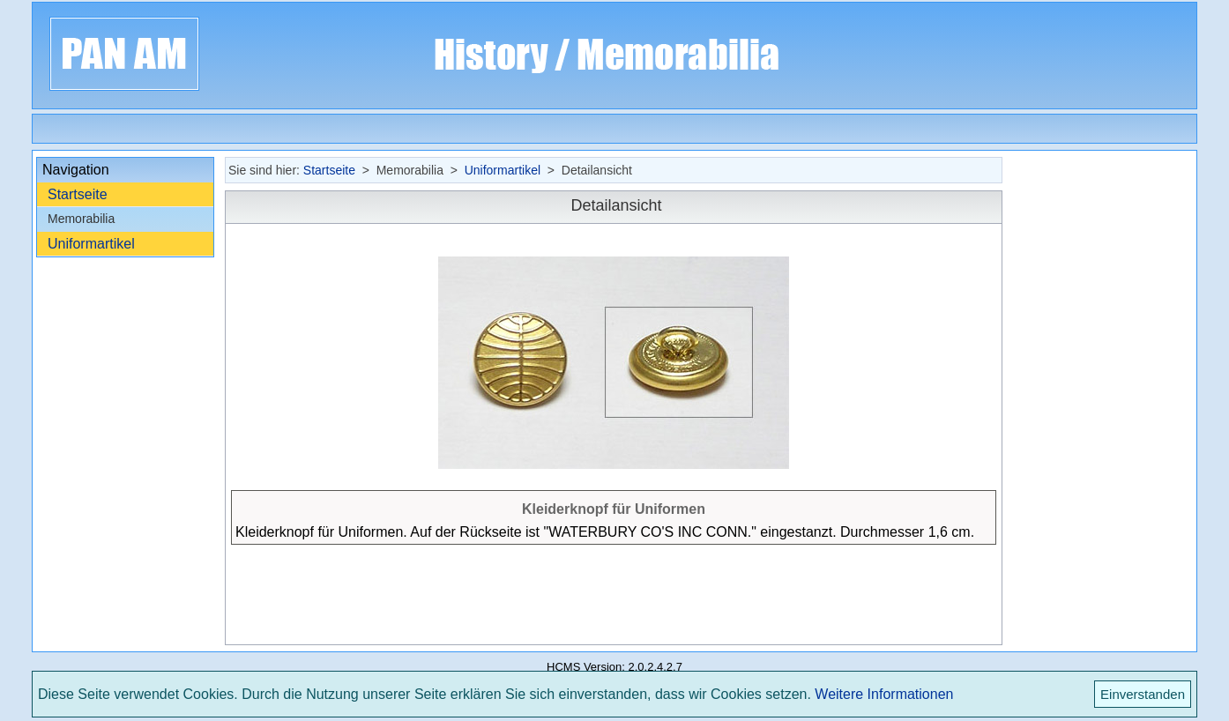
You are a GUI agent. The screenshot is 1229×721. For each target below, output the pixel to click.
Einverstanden (1142, 694)
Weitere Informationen (884, 694)
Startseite (78, 194)
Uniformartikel (91, 243)
